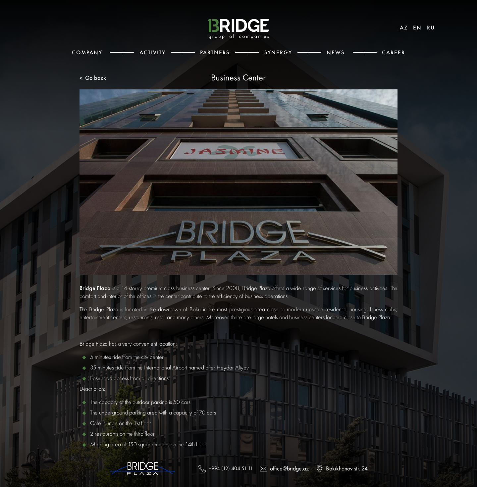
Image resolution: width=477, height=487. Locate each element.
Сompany (87, 52)
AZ (404, 27)
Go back (93, 77)
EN (417, 27)
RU (431, 27)
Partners (215, 52)
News (336, 52)
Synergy (278, 52)
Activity (152, 52)
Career (393, 52)
